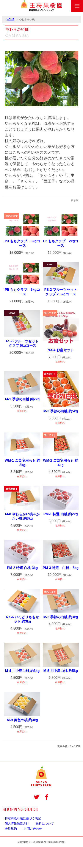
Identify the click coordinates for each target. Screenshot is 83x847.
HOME (10, 19)
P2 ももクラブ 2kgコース (60, 243)
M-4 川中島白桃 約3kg (22, 671)
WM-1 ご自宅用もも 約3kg (22, 463)
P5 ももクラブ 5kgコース (22, 292)
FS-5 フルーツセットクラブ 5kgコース (22, 343)
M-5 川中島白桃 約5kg (60, 671)
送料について (45, 823)
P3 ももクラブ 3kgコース (22, 243)
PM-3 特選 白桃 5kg (60, 568)
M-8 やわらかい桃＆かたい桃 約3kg (22, 516)
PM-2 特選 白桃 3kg (22, 568)
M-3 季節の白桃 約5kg (60, 411)
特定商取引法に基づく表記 (23, 818)
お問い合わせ (33, 828)
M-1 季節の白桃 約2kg (22, 399)
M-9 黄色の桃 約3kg (22, 720)
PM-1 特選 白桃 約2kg (61, 514)
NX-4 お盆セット (61, 350)
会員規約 (11, 828)
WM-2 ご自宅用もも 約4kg (60, 463)
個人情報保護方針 (17, 823)
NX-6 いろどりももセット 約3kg (22, 619)
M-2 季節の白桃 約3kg (60, 617)
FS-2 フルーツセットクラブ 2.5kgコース (60, 292)
